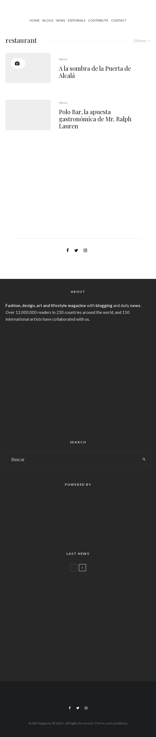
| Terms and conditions (111, 723)
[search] (144, 459)
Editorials (76, 20)
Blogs (47, 20)
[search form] (72, 459)
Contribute (98, 20)
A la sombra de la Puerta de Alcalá (95, 72)
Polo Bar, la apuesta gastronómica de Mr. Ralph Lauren (95, 119)
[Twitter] (78, 708)
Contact (118, 20)
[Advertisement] (78, 378)
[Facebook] (70, 708)
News (60, 20)
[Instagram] (86, 708)
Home (35, 20)
